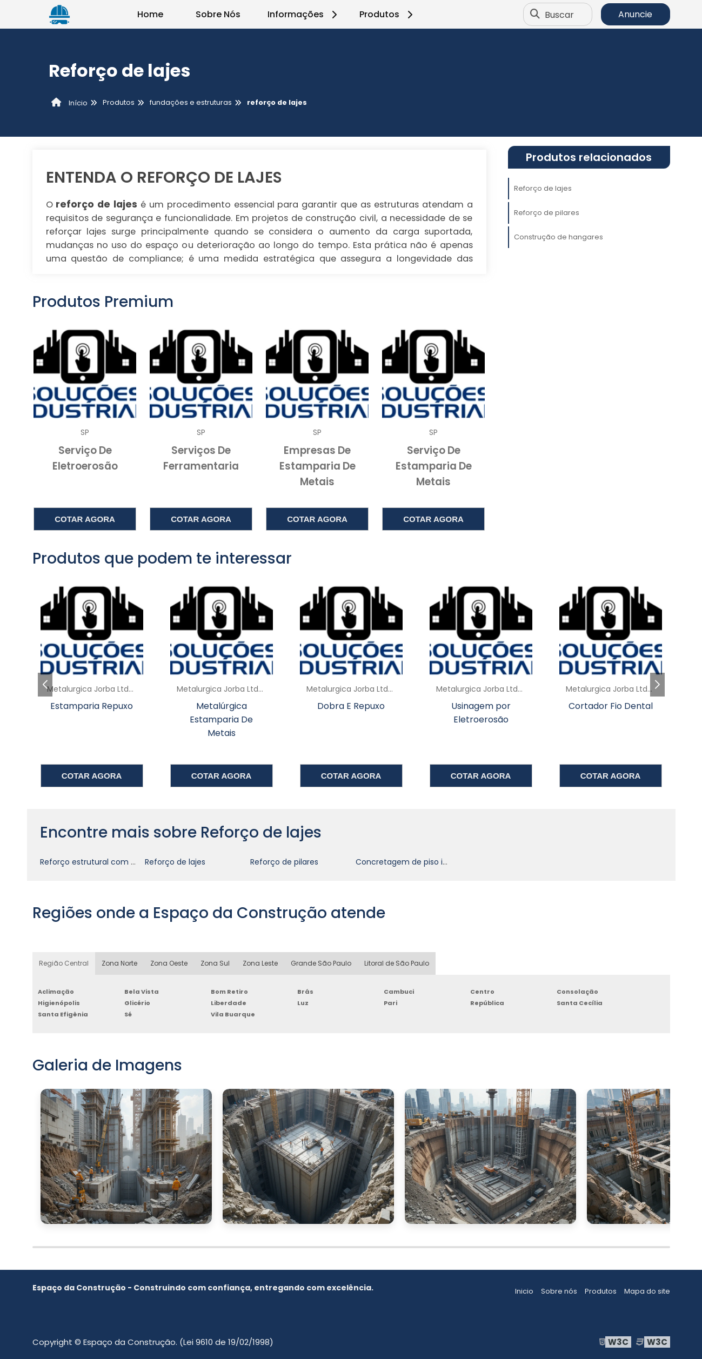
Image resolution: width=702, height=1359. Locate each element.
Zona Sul (215, 963)
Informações (304, 14)
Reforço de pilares (546, 212)
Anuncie (635, 14)
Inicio (524, 1291)
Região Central (64, 963)
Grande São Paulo (321, 963)
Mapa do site (647, 1291)
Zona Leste (260, 963)
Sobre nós (559, 1291)
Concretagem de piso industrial (415, 861)
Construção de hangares (558, 237)
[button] (657, 685)
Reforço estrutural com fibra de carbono (117, 861)
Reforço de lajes (543, 188)
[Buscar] (535, 14)
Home (150, 14)
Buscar (559, 14)
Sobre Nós (218, 14)
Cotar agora (85, 519)
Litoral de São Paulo (396, 963)
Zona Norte (119, 963)
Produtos (387, 14)
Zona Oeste (169, 963)
